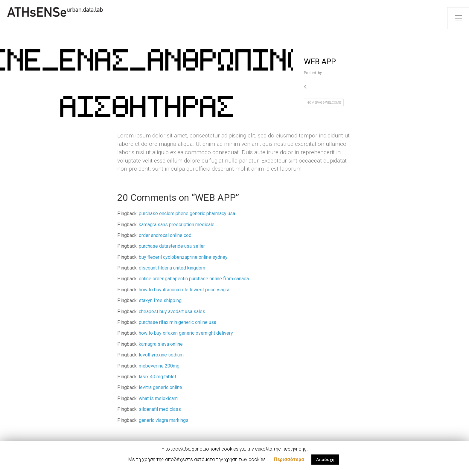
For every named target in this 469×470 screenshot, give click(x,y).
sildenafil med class (160, 409)
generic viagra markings (163, 420)
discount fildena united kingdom (172, 268)
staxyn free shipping (160, 300)
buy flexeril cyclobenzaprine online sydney (183, 257)
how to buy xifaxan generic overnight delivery (186, 333)
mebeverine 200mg (159, 366)
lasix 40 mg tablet (157, 376)
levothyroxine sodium (161, 355)
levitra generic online (160, 387)
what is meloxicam (158, 398)
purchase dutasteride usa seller (172, 246)
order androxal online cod (165, 235)
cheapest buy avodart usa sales (172, 311)
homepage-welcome (324, 103)
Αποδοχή (325, 459)
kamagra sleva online (161, 344)
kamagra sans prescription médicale (176, 224)
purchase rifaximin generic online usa (177, 322)
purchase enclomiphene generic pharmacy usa (187, 213)
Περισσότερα (289, 459)
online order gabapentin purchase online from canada (194, 278)
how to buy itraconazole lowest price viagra (184, 290)
